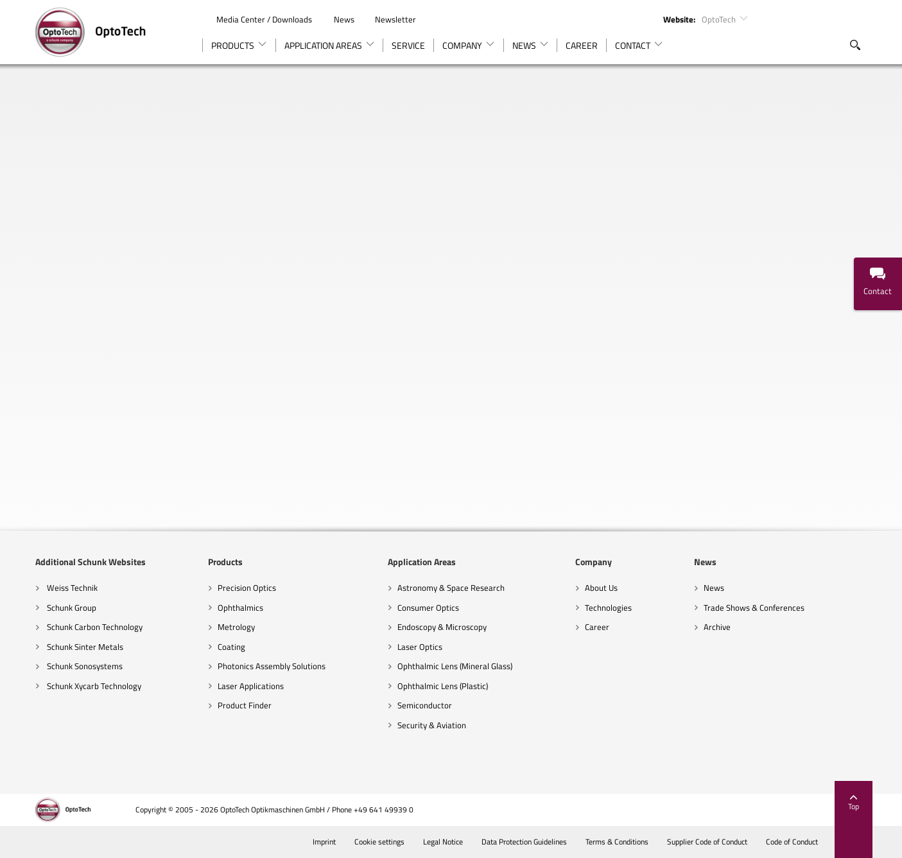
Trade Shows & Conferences (754, 607)
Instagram (839, 19)
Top (853, 803)
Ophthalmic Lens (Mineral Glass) (454, 666)
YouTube (817, 19)
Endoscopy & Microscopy (442, 626)
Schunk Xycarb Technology (93, 685)
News (337, 19)
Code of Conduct (791, 842)
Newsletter (388, 19)
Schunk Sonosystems (84, 666)
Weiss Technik (71, 587)
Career (597, 626)
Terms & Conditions (616, 842)
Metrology (236, 626)
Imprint (323, 842)
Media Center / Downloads (258, 19)
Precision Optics (247, 587)
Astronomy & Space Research (451, 587)
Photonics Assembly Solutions (271, 666)
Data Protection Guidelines (523, 842)
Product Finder (245, 705)
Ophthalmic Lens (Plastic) (442, 685)
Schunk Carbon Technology (94, 626)
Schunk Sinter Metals (84, 646)
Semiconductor (424, 705)
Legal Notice (442, 842)
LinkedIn (795, 19)
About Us (601, 587)
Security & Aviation (431, 725)
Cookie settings (378, 842)
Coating (231, 646)
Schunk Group (70, 607)
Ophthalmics (240, 607)
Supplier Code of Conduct (706, 842)
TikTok (860, 19)
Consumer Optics (428, 607)
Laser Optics (419, 646)
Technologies (608, 607)
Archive (717, 626)
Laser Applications (251, 685)
